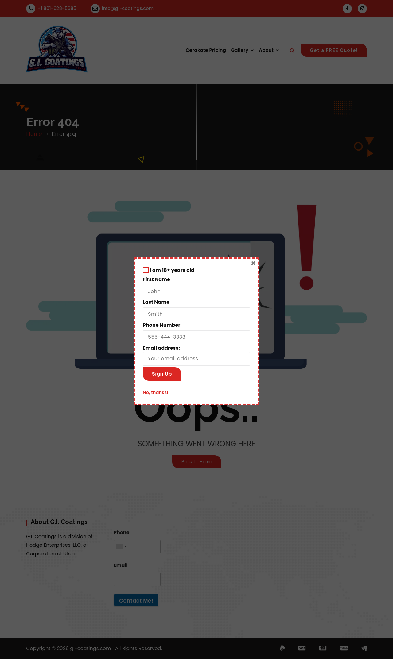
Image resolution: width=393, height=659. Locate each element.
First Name (156, 279)
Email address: (196, 355)
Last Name (156, 302)
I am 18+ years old (168, 270)
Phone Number (161, 325)
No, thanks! (155, 392)
